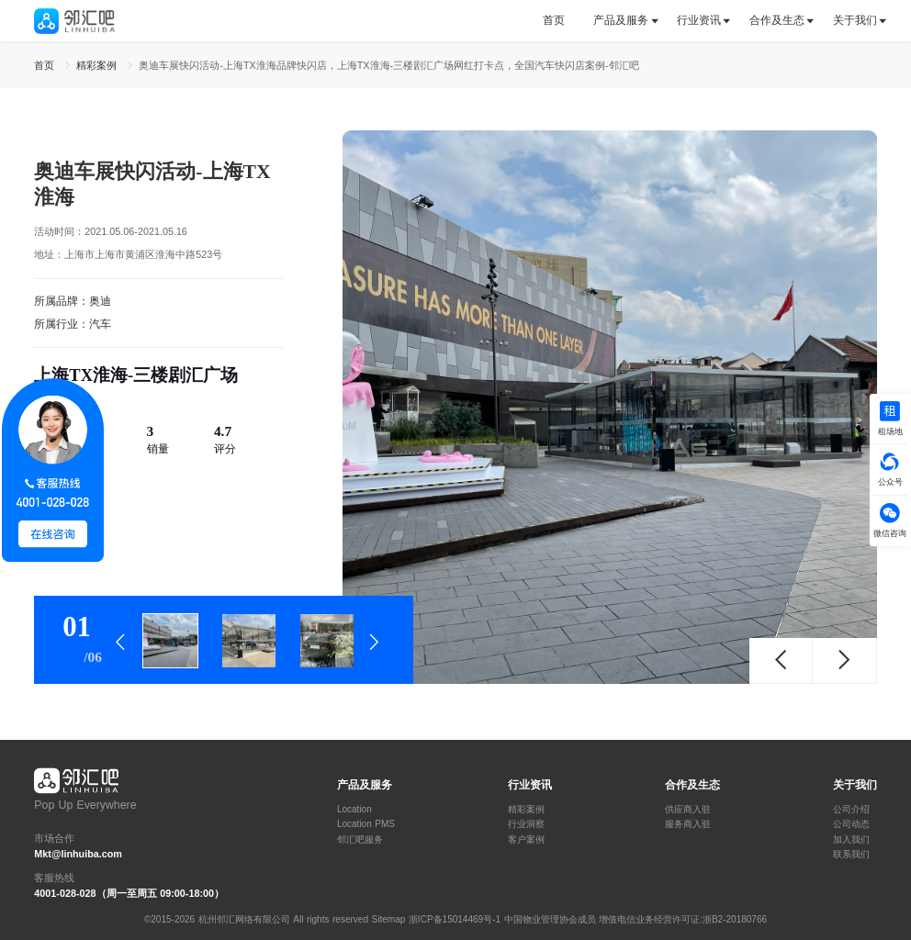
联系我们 (851, 854)
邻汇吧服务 (360, 840)
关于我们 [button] (855, 20)
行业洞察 (526, 824)
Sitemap (389, 919)
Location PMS (366, 824)
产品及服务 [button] (620, 20)
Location (354, 809)
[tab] (561, 20)
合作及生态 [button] (776, 20)
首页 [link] (46, 65)
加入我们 (851, 840)
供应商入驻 (688, 809)
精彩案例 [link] (98, 65)
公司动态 (851, 824)
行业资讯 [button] (699, 20)
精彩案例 (526, 809)
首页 (554, 20)
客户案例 (526, 840)
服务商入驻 (688, 824)
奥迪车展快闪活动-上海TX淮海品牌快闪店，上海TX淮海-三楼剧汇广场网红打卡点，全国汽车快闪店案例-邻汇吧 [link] (388, 65)
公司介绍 (851, 809)
